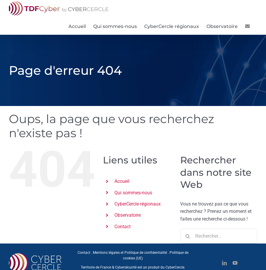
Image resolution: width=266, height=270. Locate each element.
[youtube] (235, 263)
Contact (122, 226)
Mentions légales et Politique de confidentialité (130, 253)
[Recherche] (187, 236)
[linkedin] (224, 263)
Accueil (121, 181)
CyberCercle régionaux (137, 204)
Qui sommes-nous (133, 193)
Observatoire (127, 215)
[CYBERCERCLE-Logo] (36, 255)
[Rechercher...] (218, 236)
